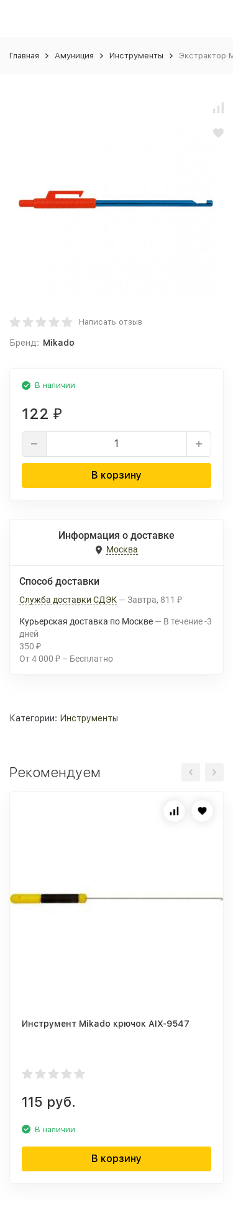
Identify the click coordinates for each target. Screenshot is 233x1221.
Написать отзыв (110, 322)
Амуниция (74, 55)
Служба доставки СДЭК (68, 600)
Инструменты (136, 55)
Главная (24, 55)
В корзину (116, 475)
